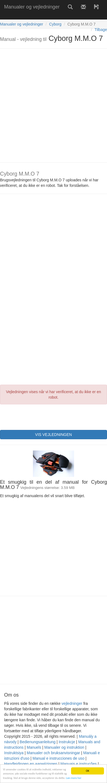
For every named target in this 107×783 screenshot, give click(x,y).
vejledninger (71, 703)
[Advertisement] (51, 105)
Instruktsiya (14, 753)
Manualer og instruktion (64, 747)
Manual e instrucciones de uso (59, 758)
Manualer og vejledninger (32, 7)
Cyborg (55, 24)
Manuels (34, 747)
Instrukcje (67, 742)
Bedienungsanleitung (38, 742)
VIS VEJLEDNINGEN (53, 434)
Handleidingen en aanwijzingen (30, 764)
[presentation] (41, 416)
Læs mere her (73, 778)
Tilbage (101, 29)
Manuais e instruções (78, 764)
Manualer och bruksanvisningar (53, 753)
